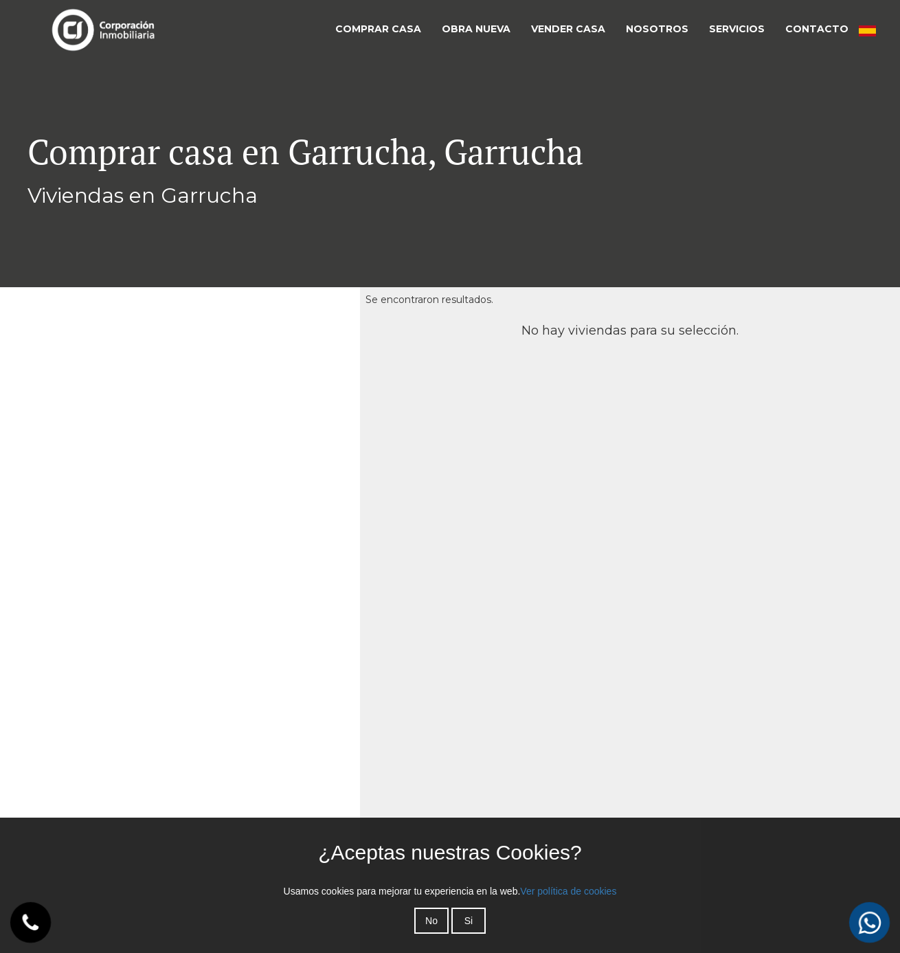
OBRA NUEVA (476, 29)
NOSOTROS (657, 29)
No (431, 920)
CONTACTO (816, 29)
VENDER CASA (568, 29)
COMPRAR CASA (378, 29)
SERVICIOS (737, 29)
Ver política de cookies (568, 891)
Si (468, 920)
